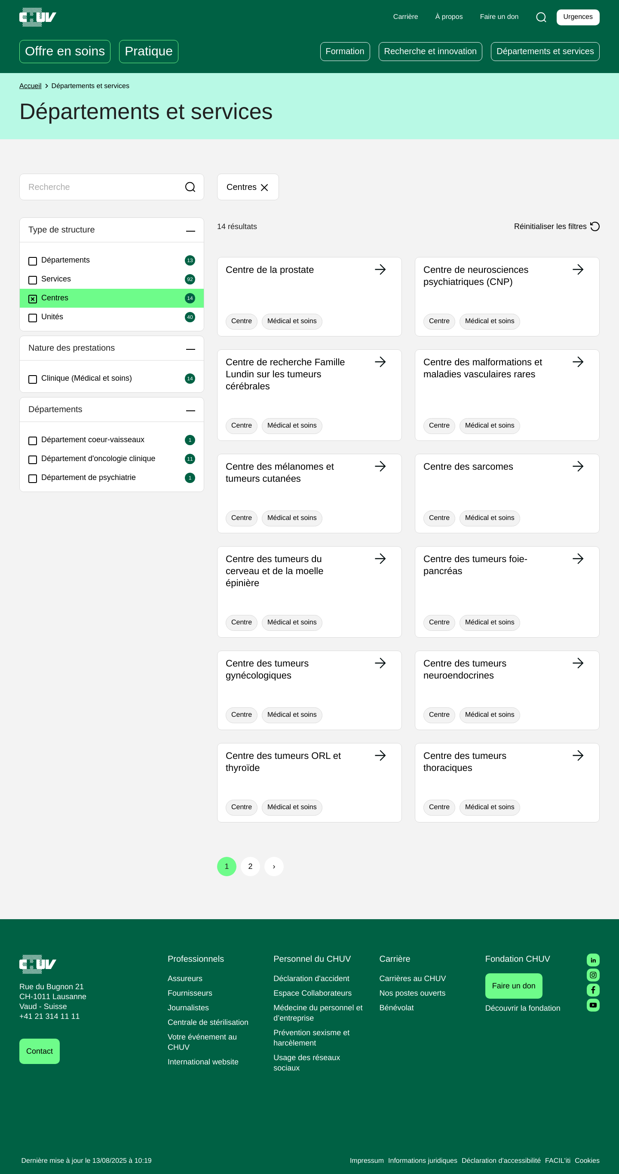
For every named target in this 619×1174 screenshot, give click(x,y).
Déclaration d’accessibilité (495, 1161)
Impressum (349, 1161)
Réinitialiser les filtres (547, 226)
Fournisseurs (191, 993)
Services (50, 279)
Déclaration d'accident (314, 978)
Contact (40, 1051)
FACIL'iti (555, 1161)
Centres (49, 298)
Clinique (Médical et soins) (83, 378)
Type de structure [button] (68, 229)
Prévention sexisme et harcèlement (313, 1037)
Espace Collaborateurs (314, 993)
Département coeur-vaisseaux (89, 440)
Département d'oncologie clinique (96, 459)
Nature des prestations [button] (79, 348)
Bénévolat (398, 1007)
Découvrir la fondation (526, 1008)
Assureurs (186, 978)
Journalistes (189, 1007)
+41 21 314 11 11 (47, 1016)
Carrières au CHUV (415, 978)
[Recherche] (539, 17)
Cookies (586, 1161)
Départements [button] (60, 409)
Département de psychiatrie (86, 478)
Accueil (31, 86)
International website (206, 1062)
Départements (61, 260)
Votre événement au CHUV (204, 1042)
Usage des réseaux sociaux (307, 1062)
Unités (46, 317)
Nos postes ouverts (415, 993)
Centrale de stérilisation (211, 1022)
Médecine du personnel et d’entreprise (316, 1013)
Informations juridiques (410, 1161)
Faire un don (518, 986)
